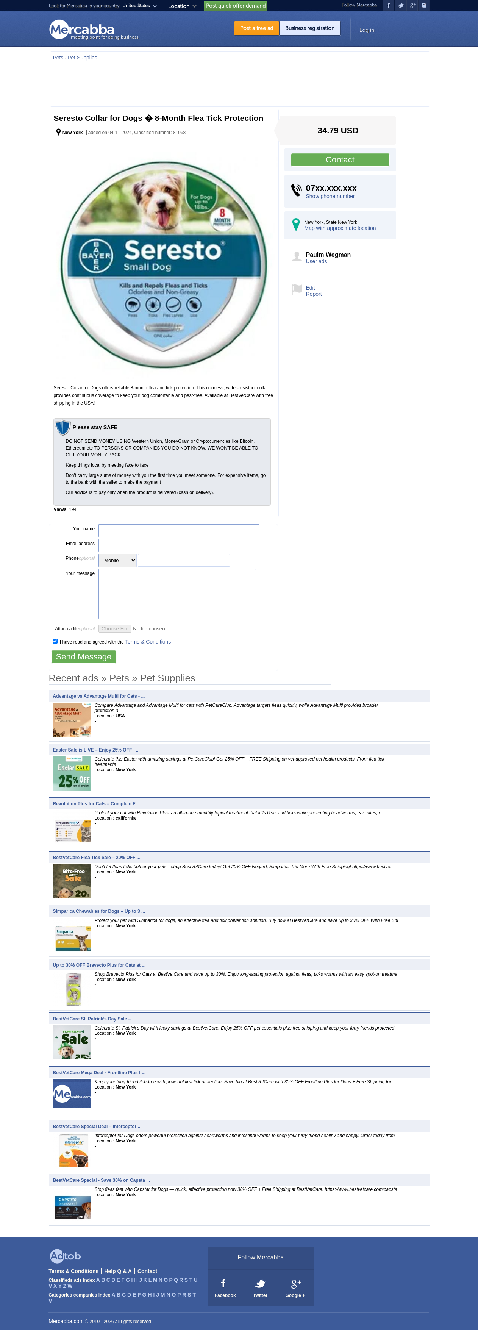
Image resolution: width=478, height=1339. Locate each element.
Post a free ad (256, 28)
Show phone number (330, 196)
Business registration (309, 28)
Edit (310, 288)
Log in (366, 30)
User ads (316, 261)
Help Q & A (118, 1280)
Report (314, 294)
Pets (58, 58)
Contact (340, 159)
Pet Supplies (82, 58)
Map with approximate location (340, 228)
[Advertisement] (240, 81)
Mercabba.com (66, 1330)
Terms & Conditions (148, 651)
